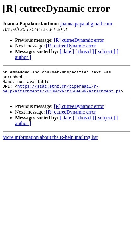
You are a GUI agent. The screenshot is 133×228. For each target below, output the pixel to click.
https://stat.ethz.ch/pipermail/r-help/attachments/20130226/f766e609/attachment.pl (62, 92)
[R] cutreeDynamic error (79, 40)
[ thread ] (84, 51)
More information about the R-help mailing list (50, 142)
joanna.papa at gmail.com (86, 23)
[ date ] (67, 51)
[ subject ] (105, 51)
